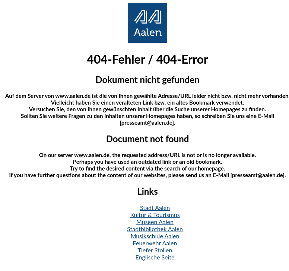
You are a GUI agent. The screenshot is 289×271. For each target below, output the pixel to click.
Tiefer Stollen (155, 250)
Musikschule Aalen (155, 235)
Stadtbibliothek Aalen (155, 228)
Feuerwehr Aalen (155, 242)
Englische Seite (155, 257)
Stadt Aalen (155, 207)
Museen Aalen (155, 221)
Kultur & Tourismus (155, 214)
